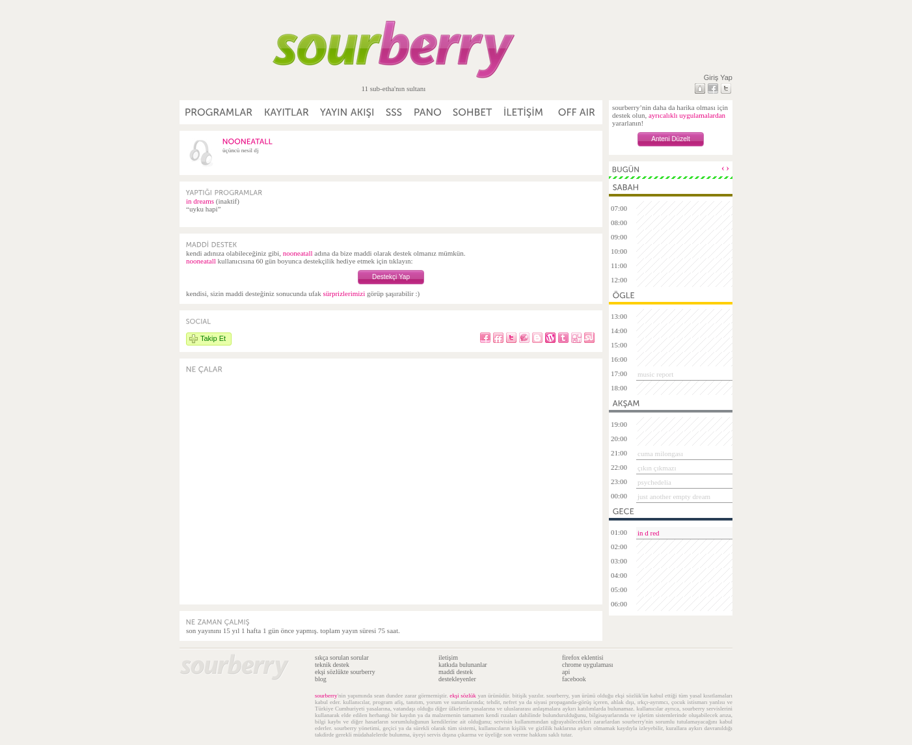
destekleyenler (457, 679)
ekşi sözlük (462, 695)
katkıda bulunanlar (462, 664)
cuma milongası (660, 453)
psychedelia (654, 482)
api (566, 671)
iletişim (448, 657)
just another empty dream (673, 496)
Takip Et (213, 338)
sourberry (326, 695)
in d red (648, 533)
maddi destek (455, 671)
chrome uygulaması (587, 664)
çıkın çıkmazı (657, 468)
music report (655, 374)
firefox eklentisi (583, 657)
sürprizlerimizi (344, 293)
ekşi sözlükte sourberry (345, 671)
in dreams (200, 201)
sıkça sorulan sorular (342, 657)
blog (321, 679)
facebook (574, 679)
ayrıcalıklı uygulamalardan (687, 115)
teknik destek (332, 664)
